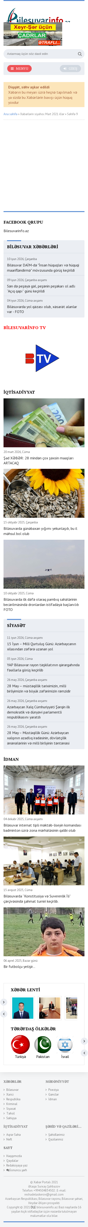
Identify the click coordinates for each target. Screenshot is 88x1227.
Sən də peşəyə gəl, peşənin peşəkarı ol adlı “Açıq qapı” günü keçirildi (41, 288)
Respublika (13, 1099)
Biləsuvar (12, 1090)
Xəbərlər (13, 1081)
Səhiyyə (11, 1118)
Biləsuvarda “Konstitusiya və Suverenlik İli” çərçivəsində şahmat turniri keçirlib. (37, 899)
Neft (9, 1139)
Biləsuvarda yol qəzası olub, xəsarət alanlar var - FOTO (42, 309)
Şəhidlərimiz (56, 1135)
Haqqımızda (14, 1156)
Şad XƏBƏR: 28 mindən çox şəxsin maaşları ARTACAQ (39, 460)
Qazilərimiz (55, 1139)
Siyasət (11, 1109)
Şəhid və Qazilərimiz (65, 1126)
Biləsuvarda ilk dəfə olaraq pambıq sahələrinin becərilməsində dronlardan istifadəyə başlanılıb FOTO (41, 604)
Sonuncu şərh (16, 1170)
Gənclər (53, 1094)
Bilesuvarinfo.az (16, 230)
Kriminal (11, 1104)
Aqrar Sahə (13, 1135)
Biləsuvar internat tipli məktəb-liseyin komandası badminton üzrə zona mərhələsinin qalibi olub (42, 828)
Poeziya (53, 1090)
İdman (52, 1099)
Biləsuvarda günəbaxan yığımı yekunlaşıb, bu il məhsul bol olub (40, 531)
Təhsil (10, 1113)
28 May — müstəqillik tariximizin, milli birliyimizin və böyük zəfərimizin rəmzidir (39, 688)
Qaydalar (12, 1161)
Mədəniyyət (57, 1081)
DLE (33, 1207)
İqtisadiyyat (16, 1126)
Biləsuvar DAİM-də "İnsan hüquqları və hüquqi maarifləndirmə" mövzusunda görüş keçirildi (43, 268)
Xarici (10, 1094)
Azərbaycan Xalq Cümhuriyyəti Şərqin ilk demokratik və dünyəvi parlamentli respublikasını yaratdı (38, 712)
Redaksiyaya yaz (16, 1165)
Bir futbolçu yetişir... (19, 966)
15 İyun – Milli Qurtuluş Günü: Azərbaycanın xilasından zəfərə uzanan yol (41, 646)
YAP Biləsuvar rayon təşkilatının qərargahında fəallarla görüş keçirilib (43, 667)
